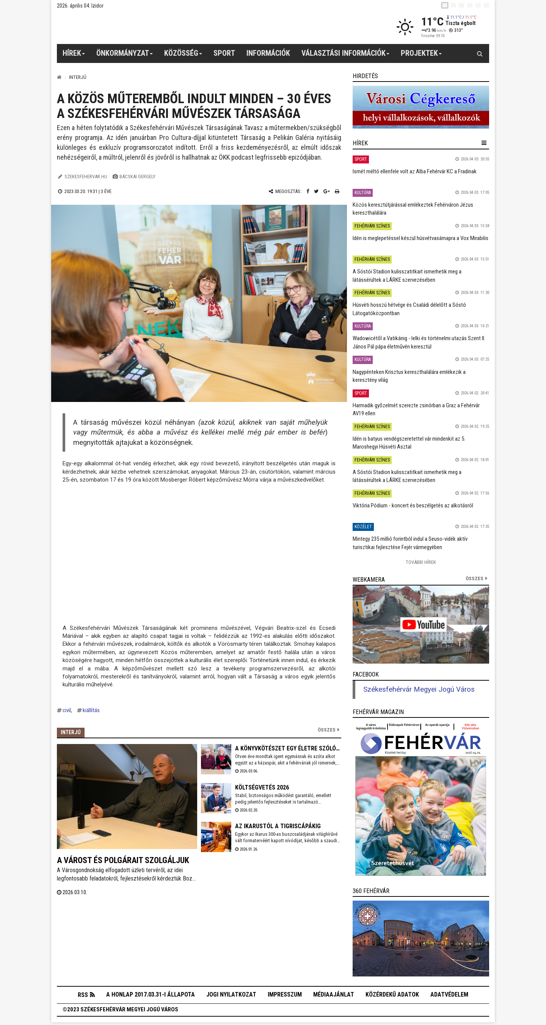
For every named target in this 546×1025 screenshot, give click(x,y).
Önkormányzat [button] (124, 56)
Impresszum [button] (285, 996)
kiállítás (91, 710)
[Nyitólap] (59, 77)
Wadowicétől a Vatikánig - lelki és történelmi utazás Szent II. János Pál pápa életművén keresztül (419, 342)
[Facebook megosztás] (307, 191)
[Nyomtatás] (337, 191)
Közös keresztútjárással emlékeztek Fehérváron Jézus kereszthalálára (413, 208)
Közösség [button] (183, 56)
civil (67, 710)
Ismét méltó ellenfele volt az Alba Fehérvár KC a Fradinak (415, 171)
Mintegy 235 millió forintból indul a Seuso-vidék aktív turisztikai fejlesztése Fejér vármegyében (410, 542)
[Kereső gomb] (479, 53)
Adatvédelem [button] (449, 996)
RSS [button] (83, 996)
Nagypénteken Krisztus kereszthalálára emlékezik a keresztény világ (409, 376)
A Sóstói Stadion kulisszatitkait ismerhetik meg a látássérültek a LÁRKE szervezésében (407, 275)
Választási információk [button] (345, 56)
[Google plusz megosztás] (326, 191)
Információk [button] (268, 53)
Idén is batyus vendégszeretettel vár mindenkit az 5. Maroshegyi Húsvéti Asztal (409, 442)
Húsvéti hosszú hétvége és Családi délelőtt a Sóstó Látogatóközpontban (409, 308)
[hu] (444, 5)
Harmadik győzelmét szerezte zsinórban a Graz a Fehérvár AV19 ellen (416, 409)
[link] (421, 107)
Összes (327, 730)
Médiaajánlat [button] (333, 996)
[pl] (461, 5)
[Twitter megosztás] (316, 191)
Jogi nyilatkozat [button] (231, 996)
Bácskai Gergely (137, 176)
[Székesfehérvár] (127, 27)
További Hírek (421, 562)
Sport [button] (224, 53)
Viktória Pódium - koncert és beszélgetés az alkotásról (413, 505)
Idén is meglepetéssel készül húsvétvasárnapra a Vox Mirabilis (420, 238)
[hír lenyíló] (484, 143)
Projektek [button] (421, 56)
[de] (469, 5)
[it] (478, 5)
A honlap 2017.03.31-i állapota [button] (150, 996)
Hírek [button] (74, 56)
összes (474, 578)
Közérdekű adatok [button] (392, 996)
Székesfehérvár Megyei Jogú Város (419, 689)
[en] (453, 5)
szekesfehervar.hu (85, 176)
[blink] (486, 5)
